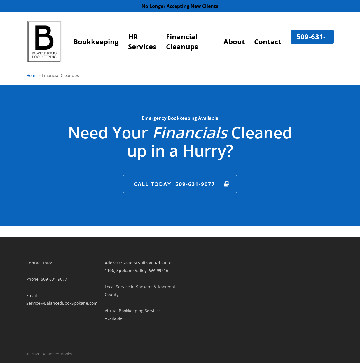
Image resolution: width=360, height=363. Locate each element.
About (234, 41)
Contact (267, 41)
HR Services (142, 41)
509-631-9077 (311, 41)
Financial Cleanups (182, 41)
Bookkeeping (96, 41)
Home (32, 75)
